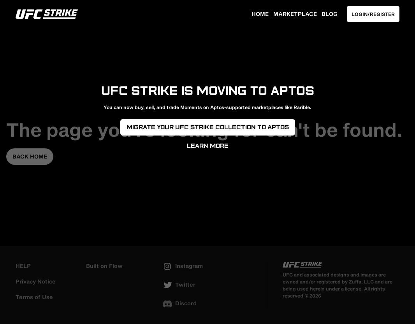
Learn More (208, 146)
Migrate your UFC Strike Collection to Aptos (208, 127)
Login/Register (373, 14)
